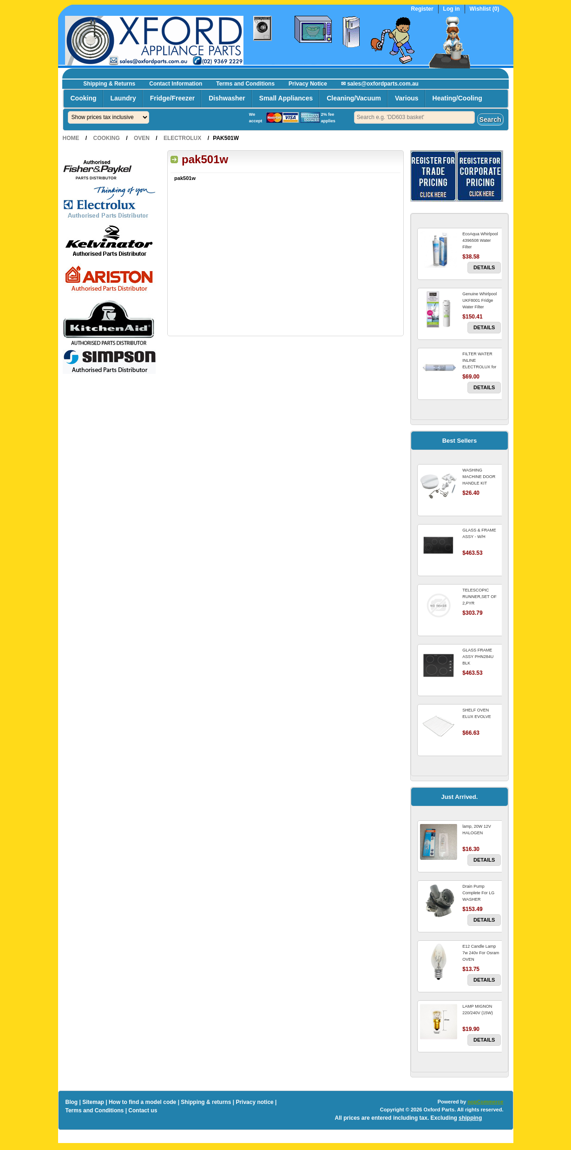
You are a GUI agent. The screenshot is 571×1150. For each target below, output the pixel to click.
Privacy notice (254, 1102)
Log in (451, 9)
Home (71, 138)
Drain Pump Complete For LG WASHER (478, 893)
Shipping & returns (206, 1102)
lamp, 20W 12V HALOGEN (476, 829)
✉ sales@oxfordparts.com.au (380, 83)
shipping (470, 1118)
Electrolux (182, 138)
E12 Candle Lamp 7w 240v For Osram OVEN (480, 953)
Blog (72, 1102)
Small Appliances (286, 98)
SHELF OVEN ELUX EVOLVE (476, 713)
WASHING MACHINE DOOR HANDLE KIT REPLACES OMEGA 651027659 (481, 483)
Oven (142, 138)
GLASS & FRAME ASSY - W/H (479, 533)
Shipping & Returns (109, 83)
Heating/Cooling (457, 98)
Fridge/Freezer (172, 98)
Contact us (142, 1110)
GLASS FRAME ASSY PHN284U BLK (477, 656)
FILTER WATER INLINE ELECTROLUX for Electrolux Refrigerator (479, 367)
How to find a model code (142, 1102)
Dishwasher (227, 98)
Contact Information (175, 83)
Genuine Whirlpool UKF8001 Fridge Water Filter (479, 300)
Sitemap (93, 1102)
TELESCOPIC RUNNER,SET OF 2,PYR (479, 596)
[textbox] (414, 117)
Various (407, 98)
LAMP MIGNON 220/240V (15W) (477, 1009)
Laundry (123, 98)
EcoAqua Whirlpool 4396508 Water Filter (480, 240)
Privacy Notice (308, 83)
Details (484, 267)
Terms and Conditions (245, 83)
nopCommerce (485, 1101)
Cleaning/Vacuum (354, 98)
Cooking (84, 98)
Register (422, 9)
